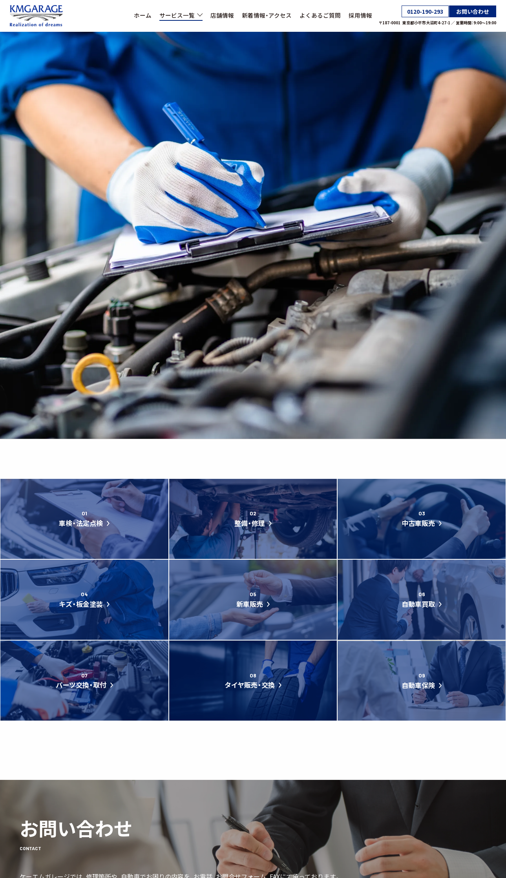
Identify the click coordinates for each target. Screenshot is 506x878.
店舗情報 (222, 15)
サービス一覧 (181, 15)
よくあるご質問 (320, 15)
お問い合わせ (472, 11)
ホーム (143, 15)
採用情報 (360, 15)
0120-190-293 (425, 11)
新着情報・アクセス (267, 15)
